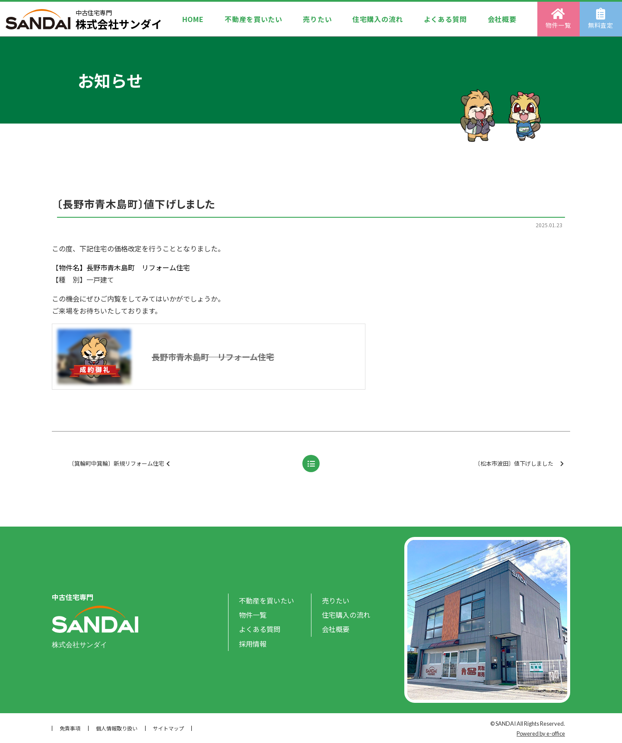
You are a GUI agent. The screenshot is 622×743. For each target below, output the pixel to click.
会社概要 (502, 19)
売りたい (317, 19)
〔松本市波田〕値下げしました (519, 464)
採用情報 (253, 643)
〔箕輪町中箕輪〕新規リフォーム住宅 (168, 464)
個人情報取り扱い (116, 728)
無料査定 (601, 18)
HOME (193, 19)
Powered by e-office (541, 733)
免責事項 (70, 728)
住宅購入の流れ (377, 19)
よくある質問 (445, 19)
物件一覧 (558, 18)
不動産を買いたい (253, 19)
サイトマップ (168, 728)
